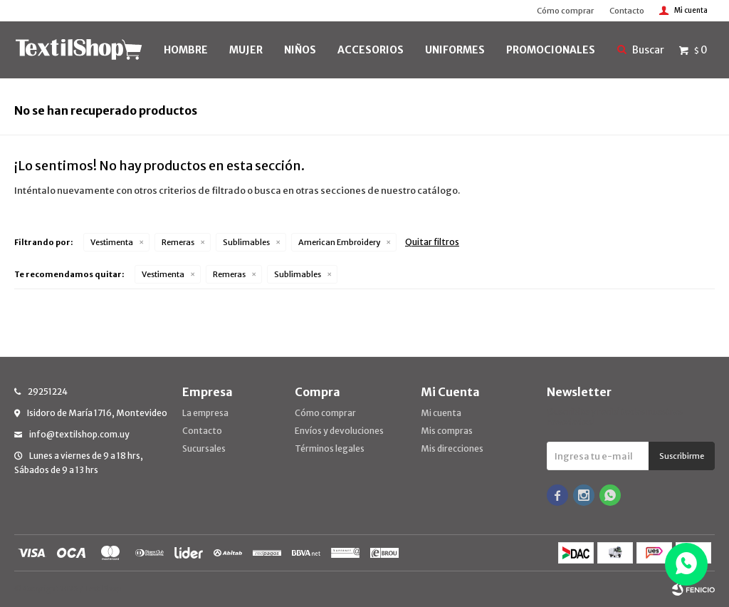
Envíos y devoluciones (339, 430)
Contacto (626, 11)
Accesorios (370, 49)
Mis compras (447, 430)
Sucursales (204, 448)
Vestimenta (111, 242)
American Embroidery (339, 242)
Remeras (178, 242)
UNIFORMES (455, 49)
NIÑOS (300, 49)
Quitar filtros (432, 242)
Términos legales (329, 448)
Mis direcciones (452, 448)
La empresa (205, 413)
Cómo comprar (565, 11)
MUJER (246, 49)
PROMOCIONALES (550, 49)
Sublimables (246, 242)
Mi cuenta (441, 413)
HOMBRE (186, 49)
